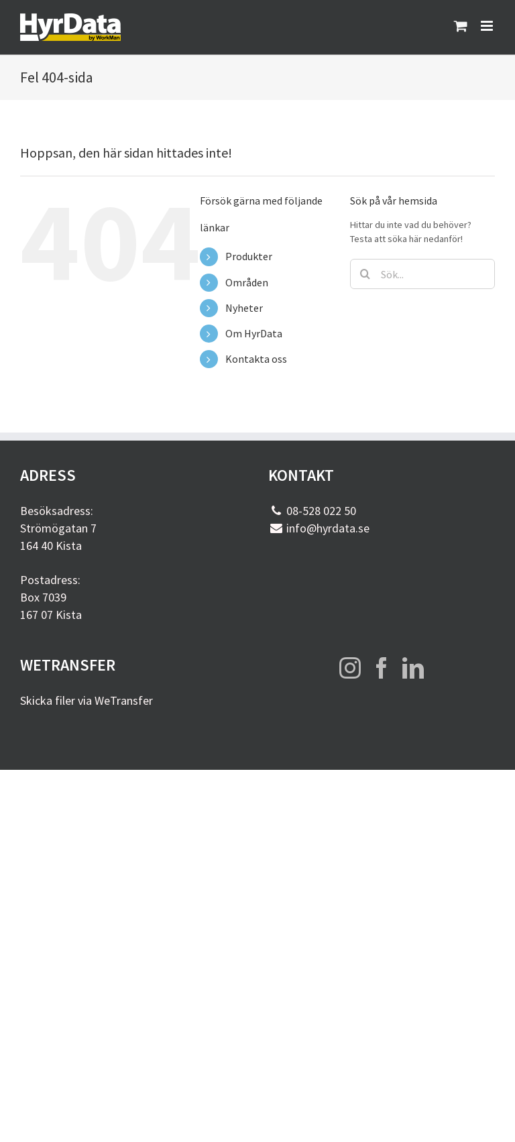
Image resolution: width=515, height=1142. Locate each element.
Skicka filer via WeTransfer (86, 700)
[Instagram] (350, 668)
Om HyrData (253, 333)
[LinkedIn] (413, 668)
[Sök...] (422, 274)
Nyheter (244, 308)
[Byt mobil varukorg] (460, 26)
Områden (246, 282)
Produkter (248, 256)
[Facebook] (381, 668)
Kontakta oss (256, 358)
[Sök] (365, 274)
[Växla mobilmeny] (488, 26)
